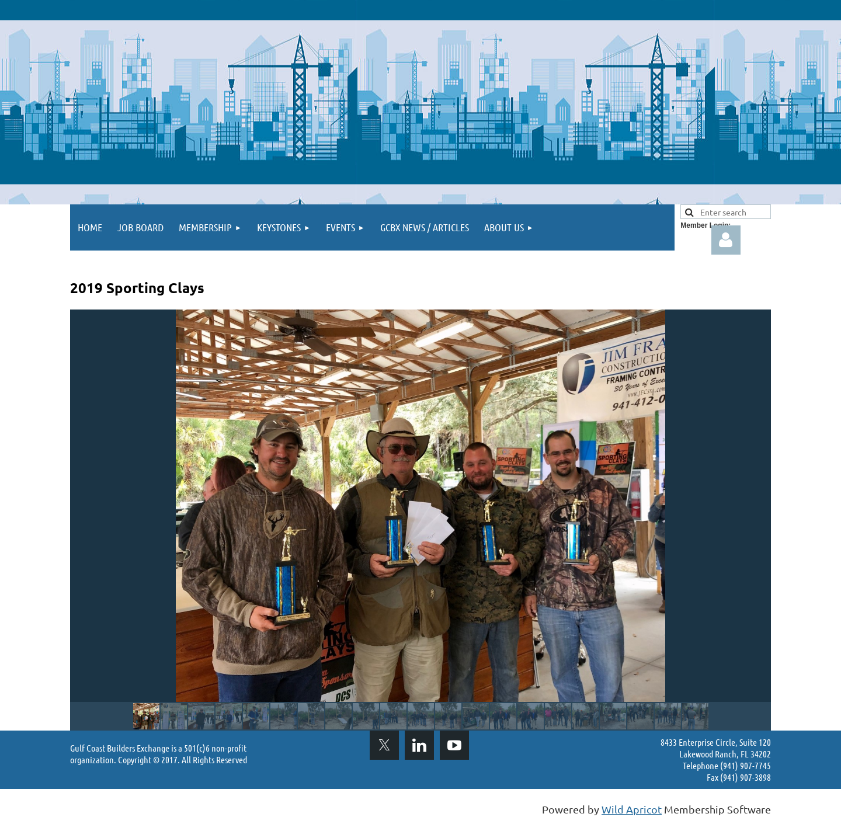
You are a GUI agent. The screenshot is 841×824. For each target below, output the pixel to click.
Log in (726, 240)
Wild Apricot (632, 809)
